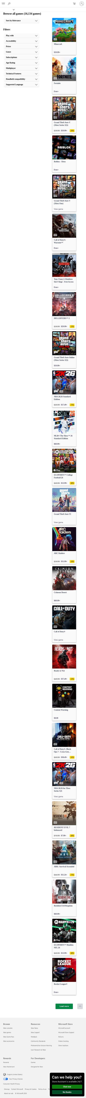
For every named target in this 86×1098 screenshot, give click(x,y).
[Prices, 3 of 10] (21, 46)
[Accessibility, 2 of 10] (21, 41)
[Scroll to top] (80, 1006)
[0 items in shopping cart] (75, 3)
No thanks (67, 1092)
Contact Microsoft (17, 1089)
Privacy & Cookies (31, 1089)
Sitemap (6, 1089)
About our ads (8, 1093)
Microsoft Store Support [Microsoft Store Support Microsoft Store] (66, 1032)
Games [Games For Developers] (33, 1062)
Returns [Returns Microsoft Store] (61, 1037)
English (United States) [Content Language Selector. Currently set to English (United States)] (14, 1074)
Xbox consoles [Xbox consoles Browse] (7, 1028)
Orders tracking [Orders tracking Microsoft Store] (63, 1041)
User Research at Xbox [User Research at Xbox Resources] (38, 1050)
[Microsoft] (43, 2)
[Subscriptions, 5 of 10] (21, 57)
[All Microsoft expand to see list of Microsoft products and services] (3, 3)
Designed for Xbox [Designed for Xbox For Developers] (37, 1067)
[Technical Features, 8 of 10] (21, 74)
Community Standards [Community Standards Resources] (38, 1041)
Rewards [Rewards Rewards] (6, 1062)
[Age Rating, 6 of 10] (21, 63)
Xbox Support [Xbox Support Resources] (35, 1032)
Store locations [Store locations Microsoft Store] (63, 1045)
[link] (64, 36)
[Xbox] (7, 9)
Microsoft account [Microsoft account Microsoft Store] (64, 1028)
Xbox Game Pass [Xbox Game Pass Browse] (8, 1037)
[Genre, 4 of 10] (21, 52)
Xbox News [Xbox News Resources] (34, 1028)
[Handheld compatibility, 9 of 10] (21, 79)
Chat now (67, 1087)
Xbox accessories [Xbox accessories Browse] (8, 1041)
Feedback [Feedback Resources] (34, 1037)
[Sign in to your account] (81, 3)
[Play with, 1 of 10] (21, 35)
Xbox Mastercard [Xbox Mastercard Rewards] (8, 1067)
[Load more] (64, 1006)
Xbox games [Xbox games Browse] (7, 1032)
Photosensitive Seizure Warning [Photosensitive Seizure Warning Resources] (41, 1045)
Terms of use (42, 1089)
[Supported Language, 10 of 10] (21, 84)
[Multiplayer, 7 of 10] (21, 68)
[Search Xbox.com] (9, 3)
